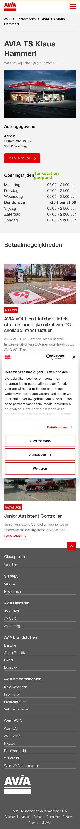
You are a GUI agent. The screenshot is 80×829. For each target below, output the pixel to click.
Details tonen (57, 427)
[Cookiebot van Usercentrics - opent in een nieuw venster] (47, 357)
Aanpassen (40, 454)
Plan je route (19, 158)
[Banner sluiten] (73, 357)
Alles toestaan (40, 440)
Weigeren (40, 468)
